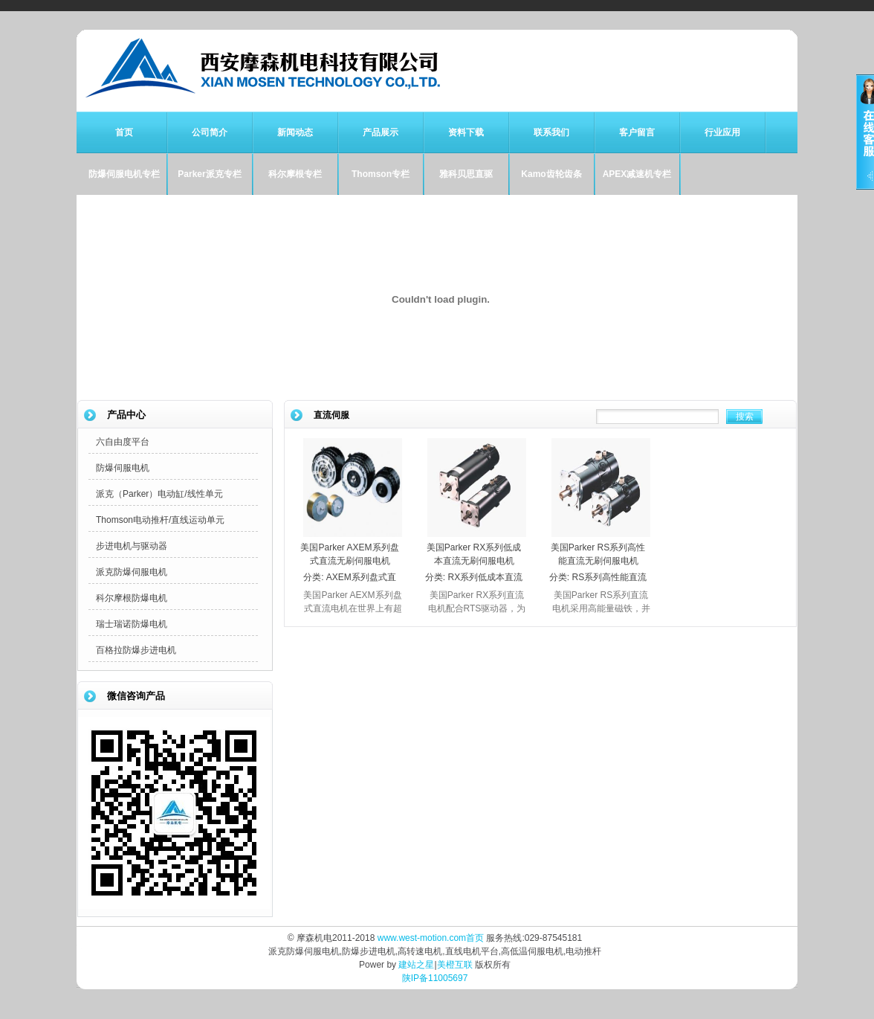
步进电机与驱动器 (131, 546)
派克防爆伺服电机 (131, 572)
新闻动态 (295, 132)
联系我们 (551, 132)
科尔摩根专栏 (295, 174)
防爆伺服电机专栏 (124, 174)
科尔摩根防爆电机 (131, 598)
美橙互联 (455, 964)
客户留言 (637, 132)
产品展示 (380, 132)
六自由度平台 (122, 442)
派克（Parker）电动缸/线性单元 (159, 494)
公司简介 (209, 132)
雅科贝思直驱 (466, 174)
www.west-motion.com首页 (431, 938)
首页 (124, 132)
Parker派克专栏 (209, 174)
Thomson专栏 (381, 174)
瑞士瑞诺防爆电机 (131, 624)
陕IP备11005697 (435, 978)
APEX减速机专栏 (637, 174)
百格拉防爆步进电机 (136, 650)
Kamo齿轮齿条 (551, 174)
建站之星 (416, 964)
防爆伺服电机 (122, 468)
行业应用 (722, 132)
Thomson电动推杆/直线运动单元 (160, 520)
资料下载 (466, 132)
